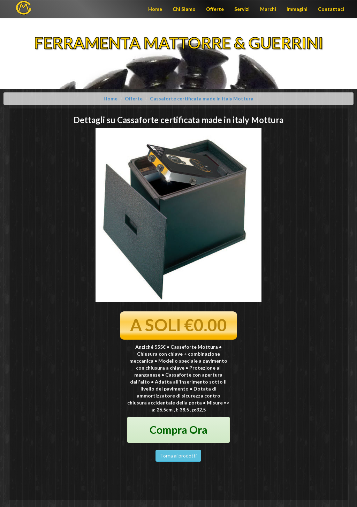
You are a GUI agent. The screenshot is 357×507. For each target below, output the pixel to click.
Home (155, 9)
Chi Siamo (184, 9)
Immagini (297, 9)
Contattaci (331, 9)
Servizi (242, 9)
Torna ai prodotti (178, 456)
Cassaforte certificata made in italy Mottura (201, 98)
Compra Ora (178, 429)
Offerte (215, 9)
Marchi (268, 9)
